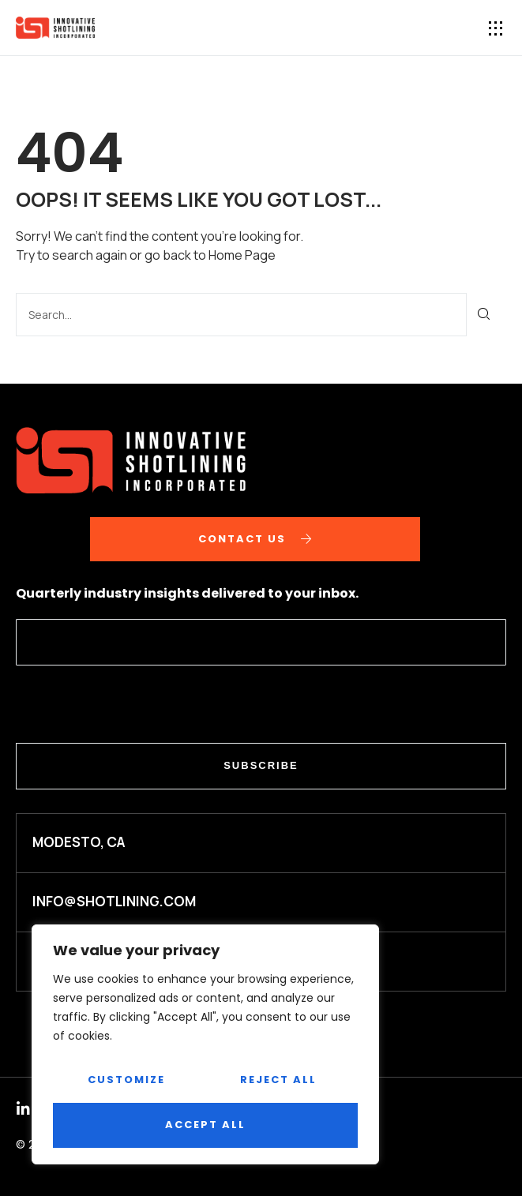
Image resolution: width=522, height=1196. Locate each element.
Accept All (205, 1124)
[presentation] (136, 704)
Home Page (242, 255)
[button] (496, 28)
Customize (126, 1079)
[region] (205, 1044)
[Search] (484, 314)
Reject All (278, 1079)
